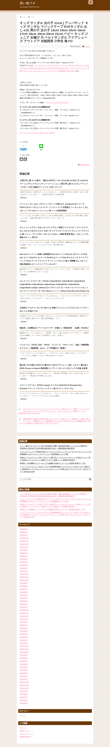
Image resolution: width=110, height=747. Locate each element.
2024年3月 (24, 601)
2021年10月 (24, 688)
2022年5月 (24, 667)
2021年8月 (24, 694)
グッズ (86, 46)
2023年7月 (24, 625)
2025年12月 (24, 538)
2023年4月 (24, 634)
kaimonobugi (84, 165)
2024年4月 (24, 598)
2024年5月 (24, 595)
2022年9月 (24, 655)
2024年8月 (24, 586)
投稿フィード (25, 731)
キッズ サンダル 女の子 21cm (57, 102)
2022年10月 (24, 652)
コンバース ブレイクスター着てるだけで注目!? (37, 133)
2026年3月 (24, 529)
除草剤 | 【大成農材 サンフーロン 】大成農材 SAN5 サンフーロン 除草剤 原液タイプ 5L (53, 463)
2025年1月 (24, 571)
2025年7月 (24, 553)
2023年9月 (24, 619)
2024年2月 (24, 604)
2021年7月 (24, 697)
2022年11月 (24, 649)
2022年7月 (24, 661)
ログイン (23, 728)
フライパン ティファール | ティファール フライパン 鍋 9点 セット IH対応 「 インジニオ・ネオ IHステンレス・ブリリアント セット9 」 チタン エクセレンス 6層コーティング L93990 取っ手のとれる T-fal (54, 411)
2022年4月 (24, 670)
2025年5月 (24, 559)
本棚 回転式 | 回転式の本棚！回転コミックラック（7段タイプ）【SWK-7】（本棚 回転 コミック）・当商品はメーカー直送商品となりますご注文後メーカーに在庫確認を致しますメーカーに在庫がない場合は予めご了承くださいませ (54, 421)
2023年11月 (24, 613)
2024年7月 (24, 589)
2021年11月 (24, 685)
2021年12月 (24, 682)
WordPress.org (25, 736)
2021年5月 (24, 703)
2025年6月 (24, 556)
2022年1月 (24, 679)
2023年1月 (24, 643)
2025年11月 (24, 541)
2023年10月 (24, 616)
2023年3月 (24, 637)
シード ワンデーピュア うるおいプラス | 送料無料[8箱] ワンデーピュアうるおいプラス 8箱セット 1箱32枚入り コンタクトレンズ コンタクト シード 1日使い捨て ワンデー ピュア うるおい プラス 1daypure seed (55, 469)
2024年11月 (24, 577)
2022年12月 (24, 646)
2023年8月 (24, 622)
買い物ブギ (28, 3)
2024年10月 (24, 580)
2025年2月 (24, 568)
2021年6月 (24, 700)
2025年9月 (24, 547)
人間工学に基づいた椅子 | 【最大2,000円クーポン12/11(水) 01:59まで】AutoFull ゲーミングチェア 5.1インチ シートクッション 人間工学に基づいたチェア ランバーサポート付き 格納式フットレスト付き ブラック (54, 183)
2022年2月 (24, 676)
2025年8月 (24, 550)
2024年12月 (24, 574)
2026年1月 (24, 535)
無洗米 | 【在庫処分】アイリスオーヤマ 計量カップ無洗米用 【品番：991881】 (54, 328)
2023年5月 (24, 631)
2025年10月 (24, 544)
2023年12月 (24, 610)
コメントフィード (26, 734)
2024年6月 (24, 592)
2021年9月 (24, 691)
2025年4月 (24, 562)
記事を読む (23, 197)
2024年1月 (24, 607)
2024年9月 (24, 583)
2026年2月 (24, 532)
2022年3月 (24, 673)
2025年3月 (24, 565)
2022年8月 (24, 658)
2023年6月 (24, 628)
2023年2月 (24, 640)
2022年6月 (24, 664)
